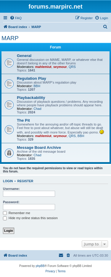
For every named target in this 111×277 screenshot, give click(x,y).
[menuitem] (16, 18)
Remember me (16, 213)
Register (25, 181)
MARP (10, 38)
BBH (36, 86)
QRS (72, 67)
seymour (60, 67)
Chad (37, 108)
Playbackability (31, 97)
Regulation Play (31, 78)
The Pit (23, 120)
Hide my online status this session (30, 218)
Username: (11, 188)
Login (8, 181)
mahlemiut (43, 67)
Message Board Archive (39, 147)
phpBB (40, 266)
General (24, 55)
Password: (11, 202)
